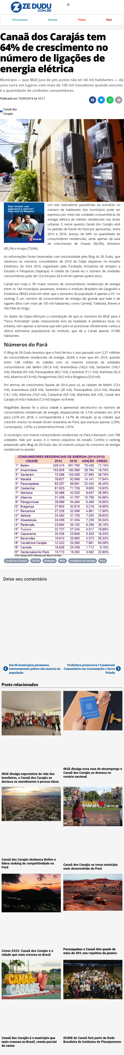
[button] (92, 100)
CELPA (36, 561)
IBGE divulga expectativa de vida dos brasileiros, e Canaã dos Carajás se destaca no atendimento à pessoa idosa (30, 778)
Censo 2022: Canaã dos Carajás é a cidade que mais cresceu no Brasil (27, 953)
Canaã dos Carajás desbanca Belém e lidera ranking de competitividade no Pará (29, 863)
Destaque (49, 561)
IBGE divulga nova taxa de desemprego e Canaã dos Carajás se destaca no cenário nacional (92, 773)
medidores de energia (82, 561)
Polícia (82, 19)
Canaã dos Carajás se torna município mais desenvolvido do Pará (90, 867)
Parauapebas (20, 19)
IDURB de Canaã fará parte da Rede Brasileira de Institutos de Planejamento (92, 1040)
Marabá (52, 19)
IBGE (62, 561)
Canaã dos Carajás (16, 561)
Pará (109, 19)
